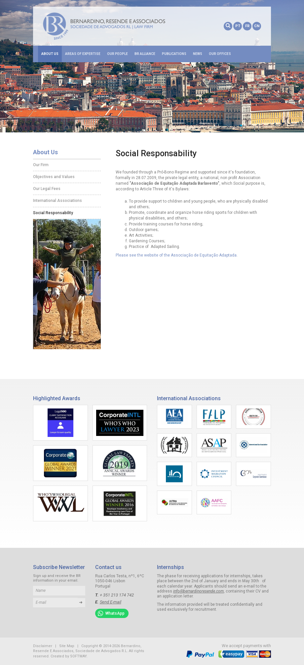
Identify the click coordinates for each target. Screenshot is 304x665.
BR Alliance (144, 54)
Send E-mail (110, 601)
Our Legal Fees (46, 188)
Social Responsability (53, 213)
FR (247, 26)
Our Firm (41, 165)
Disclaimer (42, 646)
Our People (117, 54)
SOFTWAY (78, 656)
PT (237, 26)
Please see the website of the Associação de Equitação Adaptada (176, 255)
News (197, 54)
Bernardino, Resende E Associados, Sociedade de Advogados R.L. (114, 26)
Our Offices (220, 54)
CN (256, 26)
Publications (174, 54)
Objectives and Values (54, 176)
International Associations (57, 200)
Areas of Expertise (82, 54)
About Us (49, 54)
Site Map (66, 646)
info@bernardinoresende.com (198, 591)
